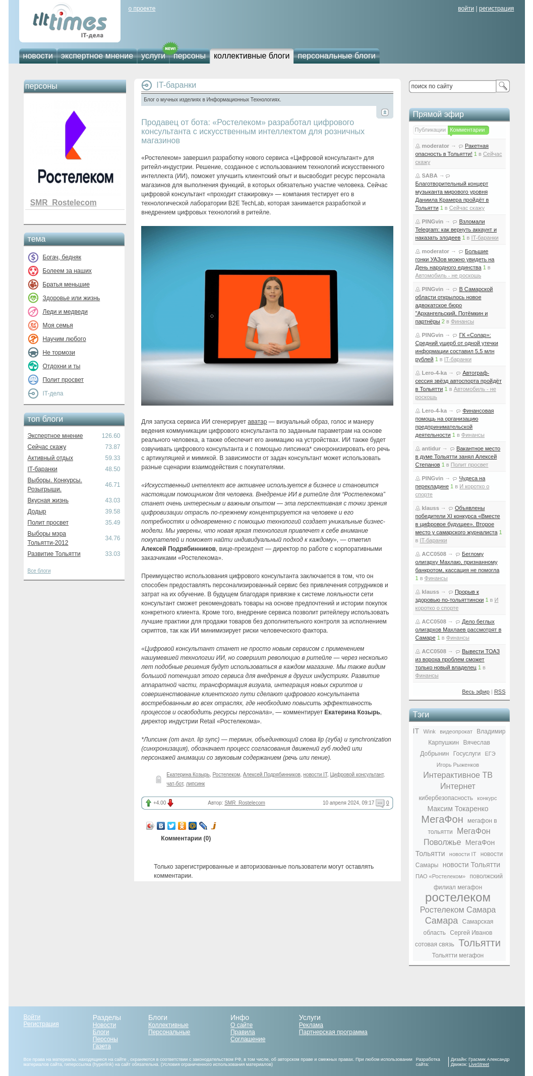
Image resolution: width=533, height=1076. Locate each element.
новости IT (315, 774)
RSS (500, 692)
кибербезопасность (446, 798)
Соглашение (247, 1039)
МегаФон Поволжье (457, 836)
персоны (189, 55)
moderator (435, 146)
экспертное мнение (97, 55)
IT (416, 731)
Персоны (105, 1039)
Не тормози (59, 352)
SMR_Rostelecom (63, 202)
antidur (431, 448)
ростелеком (458, 897)
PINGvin (433, 221)
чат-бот (174, 783)
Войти (32, 1017)
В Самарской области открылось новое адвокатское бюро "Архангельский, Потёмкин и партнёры (454, 305)
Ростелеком (226, 774)
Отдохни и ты (62, 366)
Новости (104, 1025)
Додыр (37, 511)
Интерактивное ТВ (458, 775)
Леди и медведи (65, 311)
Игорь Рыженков (458, 765)
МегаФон (442, 819)
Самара (441, 921)
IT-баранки (42, 469)
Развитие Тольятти (54, 553)
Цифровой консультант (356, 774)
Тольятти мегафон (458, 955)
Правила (242, 1032)
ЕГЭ (490, 754)
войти (466, 8)
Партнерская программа (333, 1032)
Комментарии (467, 130)
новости (38, 55)
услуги (153, 55)
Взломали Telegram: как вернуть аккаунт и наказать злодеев (456, 229)
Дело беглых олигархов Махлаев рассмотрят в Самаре (459, 629)
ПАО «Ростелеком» (440, 876)
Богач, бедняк (62, 257)
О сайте (241, 1025)
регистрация (496, 8)
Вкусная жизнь (48, 500)
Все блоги (39, 571)
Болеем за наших (67, 270)
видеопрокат (456, 731)
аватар (257, 421)
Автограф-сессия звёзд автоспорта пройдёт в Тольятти (459, 381)
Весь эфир (476, 692)
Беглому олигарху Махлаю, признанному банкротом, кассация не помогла (458, 562)
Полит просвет (63, 379)
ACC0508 (434, 554)
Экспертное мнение (55, 435)
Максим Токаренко (457, 809)
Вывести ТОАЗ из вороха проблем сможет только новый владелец (458, 659)
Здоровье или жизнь (71, 298)
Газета (102, 1046)
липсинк (195, 783)
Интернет (458, 786)
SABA (430, 176)
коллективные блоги (252, 55)
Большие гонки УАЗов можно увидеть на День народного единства (455, 259)
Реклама (311, 1025)
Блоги (101, 1032)
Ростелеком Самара (458, 909)
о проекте (141, 8)
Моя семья (58, 325)
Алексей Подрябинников (272, 774)
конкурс (487, 798)
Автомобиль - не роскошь (449, 275)
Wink (429, 731)
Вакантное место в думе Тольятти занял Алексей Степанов (458, 456)
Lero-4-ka (434, 373)
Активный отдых (50, 458)
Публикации (430, 130)
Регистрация (41, 1024)
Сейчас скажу (47, 446)
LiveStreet (479, 1064)
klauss (430, 508)
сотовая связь (434, 944)
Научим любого (64, 339)
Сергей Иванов (471, 932)
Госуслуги (467, 753)
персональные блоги (336, 55)
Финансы (462, 321)
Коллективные (168, 1025)
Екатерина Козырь (187, 774)
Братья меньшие (66, 284)
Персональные (169, 1032)
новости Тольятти (471, 865)
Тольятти (479, 942)
